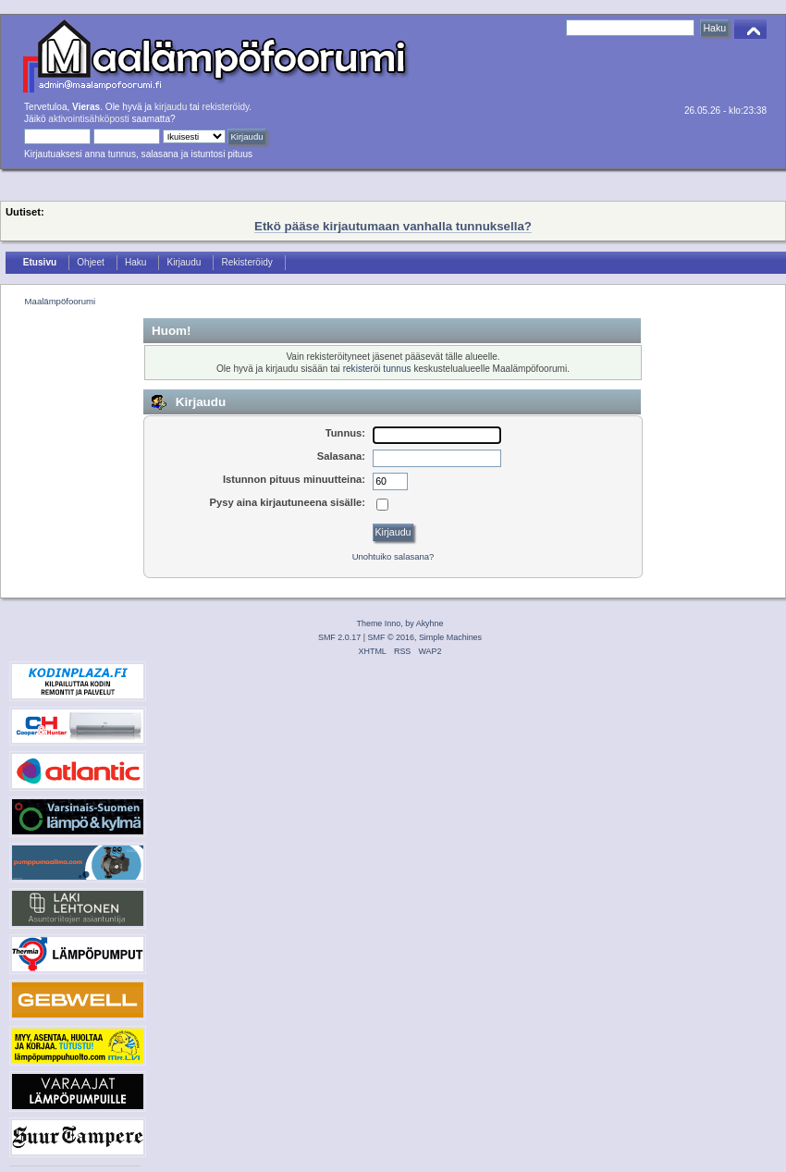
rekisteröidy (226, 107)
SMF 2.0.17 (339, 637)
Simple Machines (450, 637)
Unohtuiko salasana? (393, 556)
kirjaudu (170, 107)
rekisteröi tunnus (377, 369)
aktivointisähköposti (88, 119)
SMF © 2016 (391, 637)
